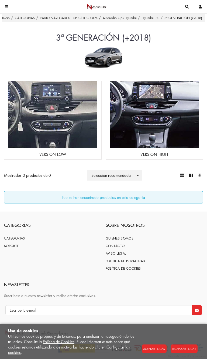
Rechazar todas (184, 349)
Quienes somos (120, 238)
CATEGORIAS (14, 238)
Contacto (115, 246)
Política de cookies (123, 268)
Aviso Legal (116, 253)
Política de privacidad (125, 261)
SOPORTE (11, 246)
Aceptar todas (154, 349)
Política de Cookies (58, 341)
